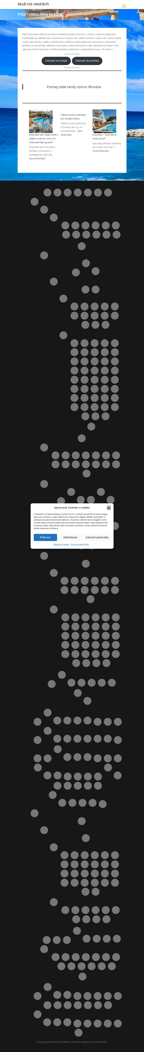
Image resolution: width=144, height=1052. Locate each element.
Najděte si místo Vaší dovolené (48, 758)
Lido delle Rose (55, 455)
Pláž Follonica (116, 627)
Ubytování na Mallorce (87, 739)
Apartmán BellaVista (71, 683)
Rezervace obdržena (72, 803)
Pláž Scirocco (95, 398)
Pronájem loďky (61, 966)
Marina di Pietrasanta (90, 599)
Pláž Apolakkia (96, 919)
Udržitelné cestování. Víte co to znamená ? (58, 1005)
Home (108, 193)
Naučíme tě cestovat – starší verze (108, 758)
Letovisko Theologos (96, 892)
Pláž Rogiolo (96, 645)
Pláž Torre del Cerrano (96, 464)
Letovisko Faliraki (95, 855)
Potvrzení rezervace (53, 795)
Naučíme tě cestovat (98, 758)
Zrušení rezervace (78, 1033)
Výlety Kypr (37, 1014)
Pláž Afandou (65, 910)
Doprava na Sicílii (96, 289)
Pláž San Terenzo (116, 645)
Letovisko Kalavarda (105, 864)
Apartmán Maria (97, 939)
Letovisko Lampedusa (95, 316)
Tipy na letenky (77, 996)
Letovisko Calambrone (64, 581)
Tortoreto (106, 235)
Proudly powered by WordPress (53, 1042)
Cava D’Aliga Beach (74, 343)
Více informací (37, 158)
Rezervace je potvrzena (62, 803)
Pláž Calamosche (84, 352)
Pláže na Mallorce (77, 739)
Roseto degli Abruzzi (66, 235)
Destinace (88, 193)
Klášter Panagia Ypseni (76, 957)
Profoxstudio (100, 1042)
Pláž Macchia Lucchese (65, 645)
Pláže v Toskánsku (54, 609)
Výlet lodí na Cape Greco (77, 720)
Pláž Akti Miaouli (106, 910)
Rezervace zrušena (82, 803)
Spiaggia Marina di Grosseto (106, 663)
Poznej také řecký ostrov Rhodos (74, 87)
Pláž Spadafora (105, 398)
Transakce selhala (93, 803)
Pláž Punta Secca (105, 389)
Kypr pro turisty (48, 713)
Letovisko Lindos (105, 873)
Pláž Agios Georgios (85, 910)
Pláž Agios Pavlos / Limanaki (96, 910)
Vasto (116, 235)
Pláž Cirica (105, 352)
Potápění (116, 957)
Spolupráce (58, 775)
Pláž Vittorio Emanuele (84, 407)
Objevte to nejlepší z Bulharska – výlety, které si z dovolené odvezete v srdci (78, 776)
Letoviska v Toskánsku (54, 573)
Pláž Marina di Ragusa (74, 380)
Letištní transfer (82, 821)
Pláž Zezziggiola (96, 654)
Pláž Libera (84, 371)
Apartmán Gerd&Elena (87, 939)
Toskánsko (44, 556)
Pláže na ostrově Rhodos (54, 902)
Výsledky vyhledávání (87, 1023)
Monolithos (96, 957)
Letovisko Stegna (85, 892)
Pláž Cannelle (65, 627)
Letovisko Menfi (115, 316)
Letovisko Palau (91, 500)
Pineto (116, 225)
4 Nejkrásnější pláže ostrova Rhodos (55, 957)
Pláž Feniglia (96, 627)
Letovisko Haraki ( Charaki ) (64, 864)
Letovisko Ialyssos (75, 864)
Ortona (88, 776)
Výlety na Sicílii (91, 427)
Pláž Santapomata (65, 654)
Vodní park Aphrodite (57, 1022)
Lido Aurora (84, 343)
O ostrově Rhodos (44, 830)
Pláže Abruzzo (44, 447)
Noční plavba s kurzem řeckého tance (106, 957)
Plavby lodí (47, 940)
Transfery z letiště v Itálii (52, 684)
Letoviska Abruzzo (54, 218)
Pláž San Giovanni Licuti (74, 398)
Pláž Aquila (68, 786)
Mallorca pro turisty (48, 731)
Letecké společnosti (98, 722)
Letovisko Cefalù (115, 306)
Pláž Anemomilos (76, 919)
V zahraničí (87, 757)
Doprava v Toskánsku (86, 564)
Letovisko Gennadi (115, 855)
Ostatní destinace (98, 776)
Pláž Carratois (95, 352)
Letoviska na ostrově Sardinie (71, 492)
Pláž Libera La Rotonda (106, 636)
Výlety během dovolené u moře (108, 1005)
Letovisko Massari (64, 883)
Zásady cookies (61, 544)
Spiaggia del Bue (95, 407)
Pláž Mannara (105, 371)
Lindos (37, 740)
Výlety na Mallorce (98, 739)
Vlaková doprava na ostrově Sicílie (68, 1005)
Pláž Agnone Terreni (105, 343)
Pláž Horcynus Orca (115, 361)
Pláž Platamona (111, 500)
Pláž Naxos (74, 389)
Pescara (106, 225)
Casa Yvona (102, 683)
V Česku (77, 757)
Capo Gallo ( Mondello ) (74, 306)
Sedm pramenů (71, 966)
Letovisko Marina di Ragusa (105, 316)
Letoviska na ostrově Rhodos (54, 847)
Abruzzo (44, 210)
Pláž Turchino (106, 464)
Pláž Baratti (106, 617)
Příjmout (45, 537)
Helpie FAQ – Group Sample (98, 193)
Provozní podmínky (80, 544)
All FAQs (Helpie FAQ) (47, 193)
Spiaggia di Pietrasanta (86, 663)
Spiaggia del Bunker (116, 654)
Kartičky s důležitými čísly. (67, 757)
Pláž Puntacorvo (75, 645)
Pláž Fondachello (84, 361)
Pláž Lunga (116, 636)
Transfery (87, 996)
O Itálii (82, 438)
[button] (108, 507)
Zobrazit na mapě (56, 60)
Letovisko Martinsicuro (85, 225)
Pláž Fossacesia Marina (106, 455)
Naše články (58, 749)
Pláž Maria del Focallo (115, 371)
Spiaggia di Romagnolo (85, 416)
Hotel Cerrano (112, 683)
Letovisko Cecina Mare (85, 581)
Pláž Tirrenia (75, 654)
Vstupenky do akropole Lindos (81, 966)
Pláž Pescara (66, 464)
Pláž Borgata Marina (76, 455)
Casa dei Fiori (92, 683)
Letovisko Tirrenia (95, 590)
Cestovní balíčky (68, 193)
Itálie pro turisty (34, 202)
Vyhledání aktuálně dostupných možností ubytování (78, 1005)
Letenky (108, 722)
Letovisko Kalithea (115, 864)
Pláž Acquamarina (95, 343)
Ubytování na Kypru (67, 720)
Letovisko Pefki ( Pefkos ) (85, 883)
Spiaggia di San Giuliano (95, 416)
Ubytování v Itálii (62, 675)
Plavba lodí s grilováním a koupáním (58, 786)
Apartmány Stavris (117, 939)
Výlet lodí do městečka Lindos (92, 966)
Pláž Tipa (115, 398)
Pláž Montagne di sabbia (115, 380)
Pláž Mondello (105, 380)
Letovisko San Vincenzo (85, 590)
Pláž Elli (106, 919)
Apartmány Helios (107, 939)
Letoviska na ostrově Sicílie (63, 299)
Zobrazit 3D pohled (87, 60)
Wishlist (98, 1023)
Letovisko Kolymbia (75, 873)
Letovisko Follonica (95, 581)
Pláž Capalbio (75, 627)
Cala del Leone (65, 617)
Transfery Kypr (57, 720)
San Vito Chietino (86, 235)
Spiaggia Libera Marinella (96, 663)
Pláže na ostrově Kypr (88, 786)
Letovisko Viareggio (105, 590)
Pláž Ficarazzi (74, 361)
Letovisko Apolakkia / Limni (75, 855)
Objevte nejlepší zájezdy (118, 775)
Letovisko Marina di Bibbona (105, 581)
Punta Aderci (87, 474)
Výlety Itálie (78, 693)
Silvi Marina (96, 235)
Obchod (68, 776)
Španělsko (48, 987)
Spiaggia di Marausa (115, 407)
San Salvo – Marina (76, 235)
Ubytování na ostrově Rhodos (77, 931)
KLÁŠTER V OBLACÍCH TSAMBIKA (86, 957)
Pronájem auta (57, 940)
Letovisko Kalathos (95, 864)
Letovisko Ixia (85, 864)
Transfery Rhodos (67, 940)
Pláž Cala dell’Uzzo (74, 352)
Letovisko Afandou (64, 855)
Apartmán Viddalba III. (115, 526)
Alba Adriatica (65, 225)
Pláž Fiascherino (106, 627)
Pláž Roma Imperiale (106, 645)
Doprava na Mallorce (57, 739)
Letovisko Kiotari (64, 873)
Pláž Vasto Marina (116, 464)
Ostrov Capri (76, 272)
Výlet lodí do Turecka (102, 966)
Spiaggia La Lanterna (105, 416)
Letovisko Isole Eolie (84, 316)
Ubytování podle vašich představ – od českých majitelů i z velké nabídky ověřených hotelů (118, 996)
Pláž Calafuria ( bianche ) (116, 617)
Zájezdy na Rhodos (82, 976)
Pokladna (98, 786)
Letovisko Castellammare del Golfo (105, 306)
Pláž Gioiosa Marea (95, 361)
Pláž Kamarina (74, 371)
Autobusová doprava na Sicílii (85, 289)
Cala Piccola (75, 617)
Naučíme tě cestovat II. (118, 758)
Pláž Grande (105, 361)
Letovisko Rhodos (105, 883)
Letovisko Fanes (105, 855)
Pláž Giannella (75, 636)
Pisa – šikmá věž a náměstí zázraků (87, 701)
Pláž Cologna (96, 455)
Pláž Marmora (84, 380)
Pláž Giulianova (116, 455)
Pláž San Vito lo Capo (84, 398)
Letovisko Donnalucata (74, 316)
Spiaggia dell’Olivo (76, 663)
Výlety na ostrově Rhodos (44, 949)
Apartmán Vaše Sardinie (81, 683)
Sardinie (44, 484)
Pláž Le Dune (85, 636)
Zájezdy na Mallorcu (108, 739)
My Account (37, 758)
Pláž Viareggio (85, 654)
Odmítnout (70, 537)
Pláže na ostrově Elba (96, 271)
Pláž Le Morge (55, 464)
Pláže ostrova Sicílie (63, 335)
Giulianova (75, 225)
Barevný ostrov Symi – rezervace (58, 193)
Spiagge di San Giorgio (106, 654)
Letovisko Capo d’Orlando (95, 306)
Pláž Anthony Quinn (86, 919)
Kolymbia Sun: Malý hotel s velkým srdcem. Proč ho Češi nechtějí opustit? (43, 138)
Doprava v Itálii (82, 246)
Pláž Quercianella (85, 645)
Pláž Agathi (75, 910)
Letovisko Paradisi (75, 883)
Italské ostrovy (44, 255)
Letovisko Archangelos (85, 855)
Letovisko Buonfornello (84, 306)
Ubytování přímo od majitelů (47, 1005)
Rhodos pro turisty (34, 813)
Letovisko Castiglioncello (75, 581)
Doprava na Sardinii (61, 501)
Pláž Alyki (116, 910)
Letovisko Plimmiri (95, 883)
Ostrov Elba (86, 263)
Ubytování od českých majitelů (108, 996)
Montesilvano (96, 225)
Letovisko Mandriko (115, 873)
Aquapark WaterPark (66, 957)
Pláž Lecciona (96, 636)
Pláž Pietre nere (84, 389)
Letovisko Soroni (115, 883)
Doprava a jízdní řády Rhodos (86, 838)
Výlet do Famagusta (98, 1005)
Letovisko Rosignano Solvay (75, 590)
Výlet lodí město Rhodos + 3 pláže (112, 966)
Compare (78, 193)
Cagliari (81, 500)
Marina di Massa (115, 590)
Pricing (103, 804)
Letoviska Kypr (118, 722)
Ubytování (98, 996)
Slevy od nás (37, 996)
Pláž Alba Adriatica (66, 455)
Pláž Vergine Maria (74, 407)
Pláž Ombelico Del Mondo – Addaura (78, 786)
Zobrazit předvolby (97, 537)
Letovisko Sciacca (95, 325)
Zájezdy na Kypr (87, 720)
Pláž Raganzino (115, 389)
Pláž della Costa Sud (115, 352)
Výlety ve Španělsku (67, 995)
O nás (38, 767)
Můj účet (118, 740)
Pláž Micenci (95, 380)
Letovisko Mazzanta (64, 590)
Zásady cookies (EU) (118, 1023)
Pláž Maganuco (95, 371)
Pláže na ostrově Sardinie (101, 492)
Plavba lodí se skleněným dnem (47, 1022)
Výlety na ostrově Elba (77, 1023)
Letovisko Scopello (105, 325)
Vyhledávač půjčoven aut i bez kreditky (88, 1005)
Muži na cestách (33, 4)
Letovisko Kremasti (85, 873)
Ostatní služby (108, 767)
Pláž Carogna (85, 627)
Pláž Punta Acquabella (76, 464)
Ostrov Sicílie (54, 282)
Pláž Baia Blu (96, 617)
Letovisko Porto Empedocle (85, 325)
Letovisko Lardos (95, 873)
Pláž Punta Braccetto (95, 389)
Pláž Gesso (65, 636)
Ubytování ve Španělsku (57, 995)
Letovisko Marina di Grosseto (115, 581)
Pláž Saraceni (86, 464)
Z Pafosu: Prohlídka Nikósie (67, 1022)
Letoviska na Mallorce (67, 739)
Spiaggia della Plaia (105, 407)
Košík (37, 722)
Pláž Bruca (115, 343)
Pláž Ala (85, 617)
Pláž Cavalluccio (86, 455)
